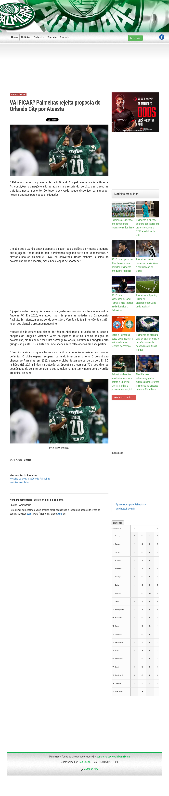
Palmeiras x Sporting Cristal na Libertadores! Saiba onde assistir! (147, 292)
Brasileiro (117, 522)
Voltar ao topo (89, 769)
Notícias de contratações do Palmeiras (30, 478)
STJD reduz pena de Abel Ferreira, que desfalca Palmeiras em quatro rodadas (123, 256)
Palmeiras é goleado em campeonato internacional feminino (123, 215)
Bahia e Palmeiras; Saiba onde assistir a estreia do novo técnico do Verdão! (123, 332)
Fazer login (135, 38)
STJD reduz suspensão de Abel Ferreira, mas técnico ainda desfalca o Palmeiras (123, 294)
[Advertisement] (104, 11)
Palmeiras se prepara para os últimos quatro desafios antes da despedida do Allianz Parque (147, 333)
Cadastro (39, 37)
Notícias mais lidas (19, 482)
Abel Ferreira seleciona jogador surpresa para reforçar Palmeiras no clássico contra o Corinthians (147, 373)
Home (14, 37)
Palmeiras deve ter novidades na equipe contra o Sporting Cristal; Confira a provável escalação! (123, 373)
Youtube (52, 37)
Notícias (25, 37)
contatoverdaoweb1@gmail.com (113, 756)
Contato (64, 37)
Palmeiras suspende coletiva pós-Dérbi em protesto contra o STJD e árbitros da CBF (147, 218)
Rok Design (85, 762)
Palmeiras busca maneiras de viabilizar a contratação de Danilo (147, 256)
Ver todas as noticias (124, 397)
